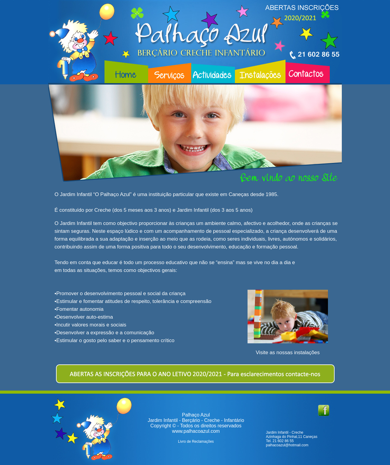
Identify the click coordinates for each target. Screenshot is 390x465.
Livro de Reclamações (196, 441)
